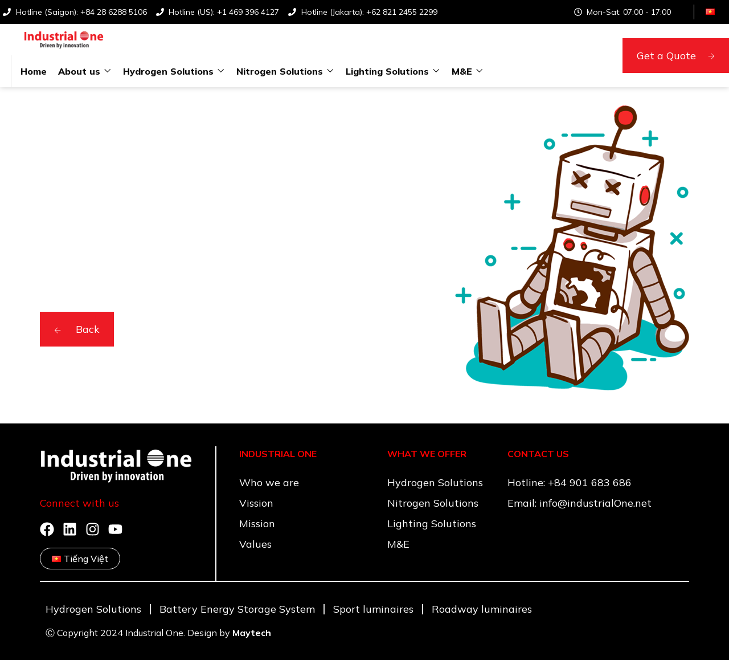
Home (34, 71)
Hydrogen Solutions (168, 71)
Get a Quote (676, 55)
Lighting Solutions (387, 71)
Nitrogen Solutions (279, 71)
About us (79, 71)
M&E (462, 71)
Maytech (251, 632)
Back (77, 329)
